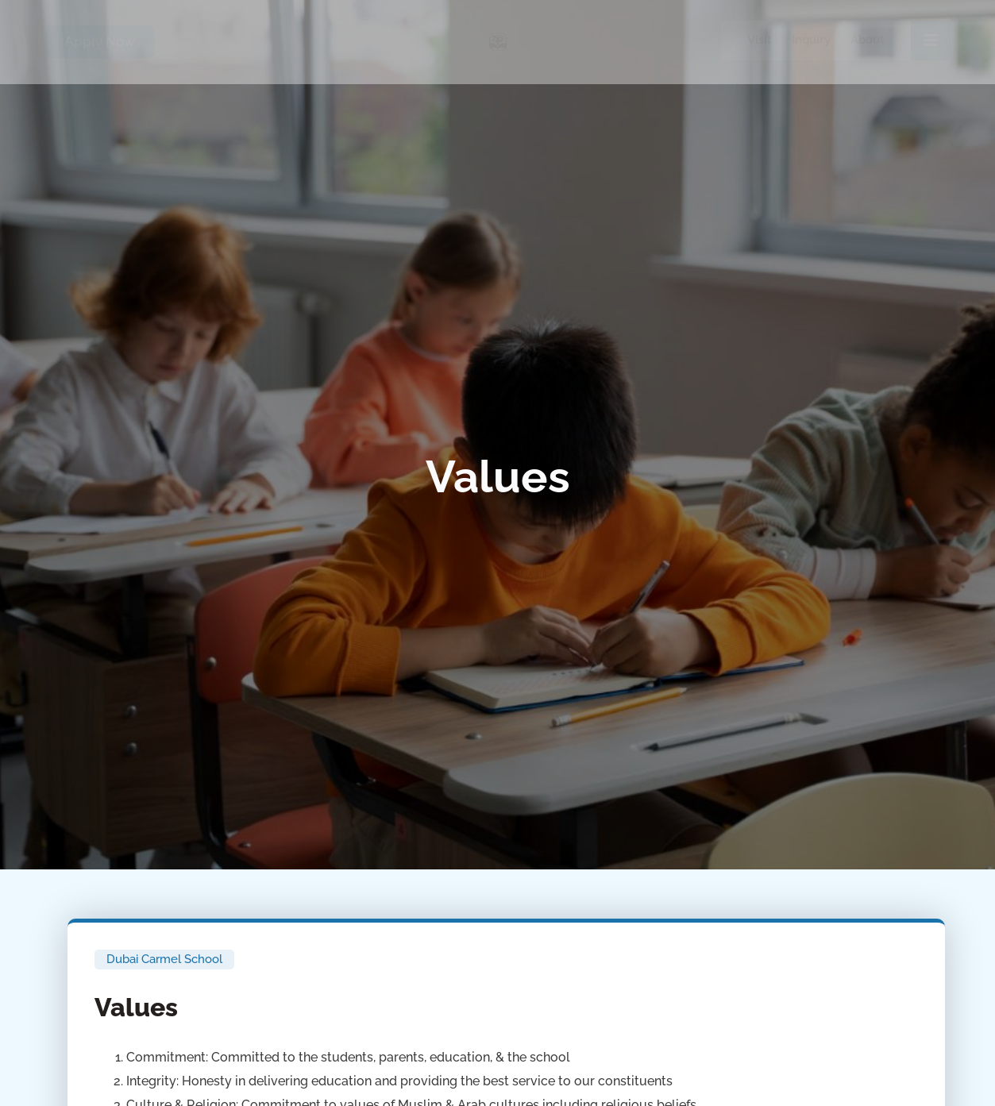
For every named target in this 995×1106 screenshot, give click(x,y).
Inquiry (811, 40)
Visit (759, 40)
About (867, 40)
